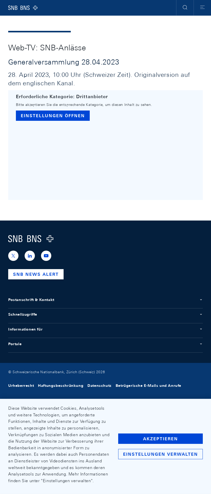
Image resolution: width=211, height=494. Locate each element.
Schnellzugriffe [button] (105, 314)
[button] (185, 7)
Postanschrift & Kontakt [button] (105, 300)
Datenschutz (99, 385)
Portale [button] (105, 344)
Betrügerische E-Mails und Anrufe (148, 385)
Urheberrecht (21, 385)
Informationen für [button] (105, 329)
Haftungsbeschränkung (60, 385)
